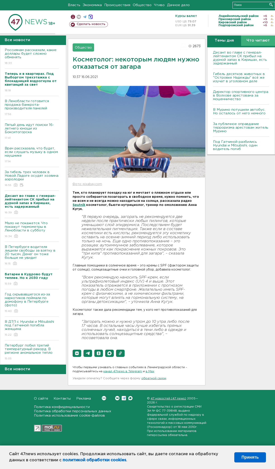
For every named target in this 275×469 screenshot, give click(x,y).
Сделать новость (91, 24)
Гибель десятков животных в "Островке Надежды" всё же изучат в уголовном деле (239, 78)
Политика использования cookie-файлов (69, 415)
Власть (74, 5)
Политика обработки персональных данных (72, 411)
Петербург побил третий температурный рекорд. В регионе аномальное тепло (32, 352)
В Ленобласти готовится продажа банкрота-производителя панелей (32, 108)
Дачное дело (178, 5)
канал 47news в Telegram (122, 371)
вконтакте (79, 17)
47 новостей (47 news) (168, 398)
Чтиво (159, 5)
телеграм (85, 17)
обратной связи (153, 378)
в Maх (150, 371)
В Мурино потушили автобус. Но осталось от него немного (239, 111)
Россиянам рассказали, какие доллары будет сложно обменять (32, 57)
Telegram (124, 398)
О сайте (41, 398)
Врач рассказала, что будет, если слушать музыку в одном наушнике (32, 155)
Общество (142, 5)
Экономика (92, 5)
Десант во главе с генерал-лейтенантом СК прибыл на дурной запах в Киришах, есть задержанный (240, 58)
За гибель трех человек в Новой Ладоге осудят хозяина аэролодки (32, 179)
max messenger (90, 17)
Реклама (83, 398)
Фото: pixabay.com (87, 184)
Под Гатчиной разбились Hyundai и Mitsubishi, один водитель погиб (235, 145)
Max (130, 398)
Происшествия (117, 5)
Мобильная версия (73, 17)
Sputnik (79, 205)
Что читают (258, 40)
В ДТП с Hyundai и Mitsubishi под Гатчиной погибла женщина (32, 328)
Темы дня (224, 40)
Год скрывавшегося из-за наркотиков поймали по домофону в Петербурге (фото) (32, 303)
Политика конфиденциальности (62, 406)
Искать (271, 4)
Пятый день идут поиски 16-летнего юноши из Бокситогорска (32, 131)
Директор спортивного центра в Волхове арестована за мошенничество (240, 95)
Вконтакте (104, 398)
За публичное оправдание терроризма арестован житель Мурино (240, 128)
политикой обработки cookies (94, 460)
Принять (250, 457)
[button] (77, 353)
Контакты (62, 398)
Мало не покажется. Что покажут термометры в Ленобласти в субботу (32, 230)
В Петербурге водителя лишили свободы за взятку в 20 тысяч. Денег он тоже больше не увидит (32, 255)
